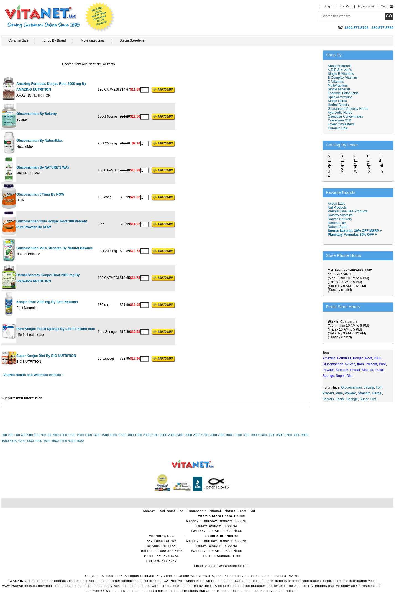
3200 (246, 435)
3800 (296, 435)
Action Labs (336, 203)
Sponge (352, 399)
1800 (130, 435)
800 (49, 435)
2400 (180, 435)
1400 (97, 435)
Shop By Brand (55, 40)
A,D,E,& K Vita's (340, 70)
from (379, 387)
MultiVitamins (337, 85)
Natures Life (337, 223)
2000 (146, 435)
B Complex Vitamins (343, 78)
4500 (46, 441)
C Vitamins (336, 81)
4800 (71, 441)
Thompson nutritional (204, 510)
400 (23, 435)
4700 (63, 441)
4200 (21, 441)
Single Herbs (337, 101)
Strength (364, 393)
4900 (80, 441)
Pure (339, 393)
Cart (384, 6)
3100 (238, 435)
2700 (205, 435)
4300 (30, 441)
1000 (63, 435)
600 (36, 435)
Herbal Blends (338, 105)
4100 (13, 441)
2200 (163, 435)
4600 (55, 441)
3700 (288, 435)
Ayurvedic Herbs (340, 113)
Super (364, 399)
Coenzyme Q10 (339, 120)
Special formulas (340, 97)
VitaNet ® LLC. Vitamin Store (192, 464)
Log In (329, 6)
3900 (305, 435)
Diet (373, 399)
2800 (213, 435)
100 (4, 435)
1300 (88, 435)
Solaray (149, 510)
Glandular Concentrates (345, 116)
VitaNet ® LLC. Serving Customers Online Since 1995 (42, 16)
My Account (366, 6)
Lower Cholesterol (341, 124)
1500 (105, 435)
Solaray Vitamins (340, 215)
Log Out (345, 6)
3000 (230, 435)
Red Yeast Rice (171, 510)
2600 (196, 435)
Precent (328, 393)
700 (43, 435)
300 (17, 435)
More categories (92, 40)
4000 (5, 441)
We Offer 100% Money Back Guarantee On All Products (100, 17)
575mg (369, 387)
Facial (340, 399)
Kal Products (337, 207)
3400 (263, 435)
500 (30, 435)
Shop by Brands (341, 66)
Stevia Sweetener (132, 40)
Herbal (377, 393)
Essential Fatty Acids (343, 93)
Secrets (328, 399)
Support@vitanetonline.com (227, 565)
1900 (138, 435)
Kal (252, 510)
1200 (80, 435)
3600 (280, 435)
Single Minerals (339, 89)
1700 (122, 435)
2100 (155, 435)
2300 (171, 435)
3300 (255, 435)
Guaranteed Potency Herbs (348, 109)
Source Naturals (340, 219)
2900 (221, 435)
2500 (188, 435)
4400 (38, 441)
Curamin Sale (18, 40)
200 (10, 435)
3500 (271, 435)
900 (56, 435)
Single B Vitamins (341, 74)
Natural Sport (337, 227)
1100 (71, 435)
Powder (350, 393)
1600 (113, 435)
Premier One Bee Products (347, 211)
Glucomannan (351, 387)
